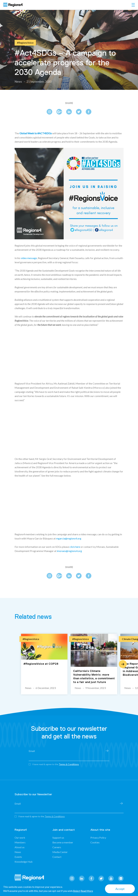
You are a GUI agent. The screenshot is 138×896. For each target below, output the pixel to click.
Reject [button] (76, 890)
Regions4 (31, 879)
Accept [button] (120, 889)
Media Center (60, 851)
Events (18, 856)
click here (75, 546)
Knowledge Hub (24, 861)
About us (20, 847)
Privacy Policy (98, 837)
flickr (121, 878)
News (18, 851)
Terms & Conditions (69, 764)
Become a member (62, 842)
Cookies (95, 842)
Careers (56, 847)
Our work (20, 837)
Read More (87, 890)
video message (29, 258)
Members (20, 842)
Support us (58, 837)
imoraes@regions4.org (69, 550)
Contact (56, 856)
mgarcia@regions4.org (68, 538)
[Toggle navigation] (133, 5)
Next (123, 664)
